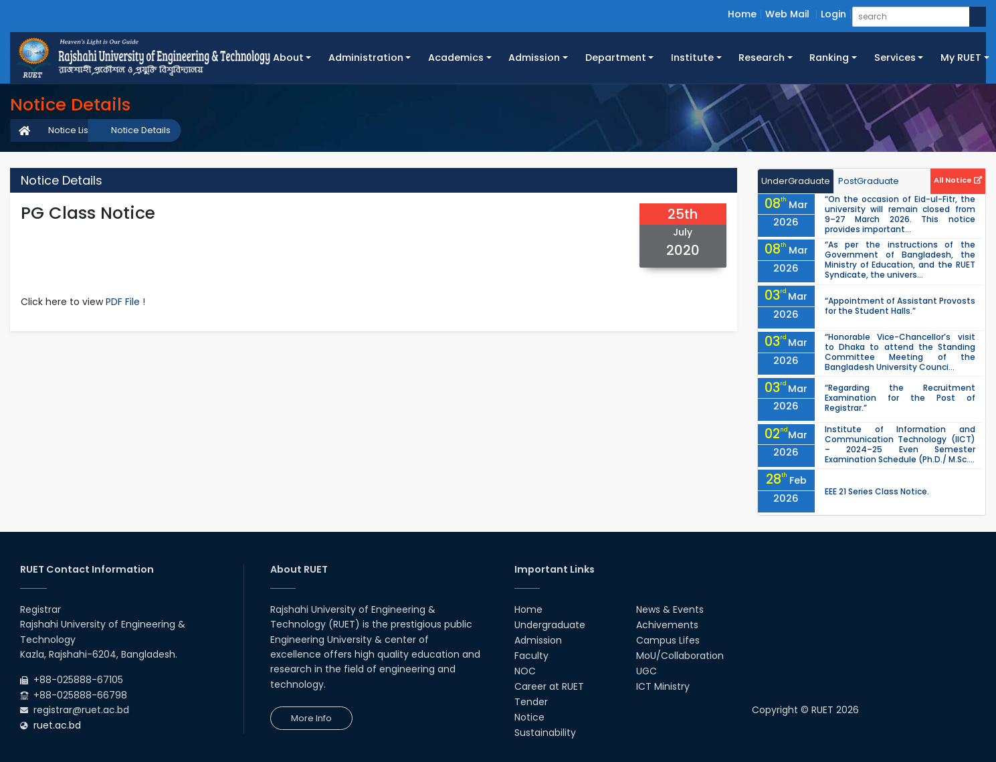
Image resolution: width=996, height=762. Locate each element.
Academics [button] (456, 57)
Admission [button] (534, 57)
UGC (646, 671)
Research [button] (761, 57)
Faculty (531, 655)
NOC (525, 671)
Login (833, 14)
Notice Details (141, 130)
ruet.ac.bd (57, 725)
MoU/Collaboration (680, 655)
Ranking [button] (829, 57)
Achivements (667, 625)
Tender (531, 701)
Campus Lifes (668, 640)
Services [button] (895, 57)
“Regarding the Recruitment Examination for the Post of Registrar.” (900, 398)
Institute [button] (692, 57)
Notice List (69, 130)
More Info (311, 718)
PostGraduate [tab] (868, 181)
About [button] (288, 57)
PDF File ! (125, 301)
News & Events (670, 609)
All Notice (958, 180)
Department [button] (615, 57)
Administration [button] (365, 57)
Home (742, 14)
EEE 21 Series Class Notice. (877, 491)
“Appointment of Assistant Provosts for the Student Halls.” (900, 306)
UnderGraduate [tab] (795, 181)
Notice (529, 717)
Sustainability (545, 732)
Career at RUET (549, 686)
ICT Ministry (663, 686)
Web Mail (787, 14)
